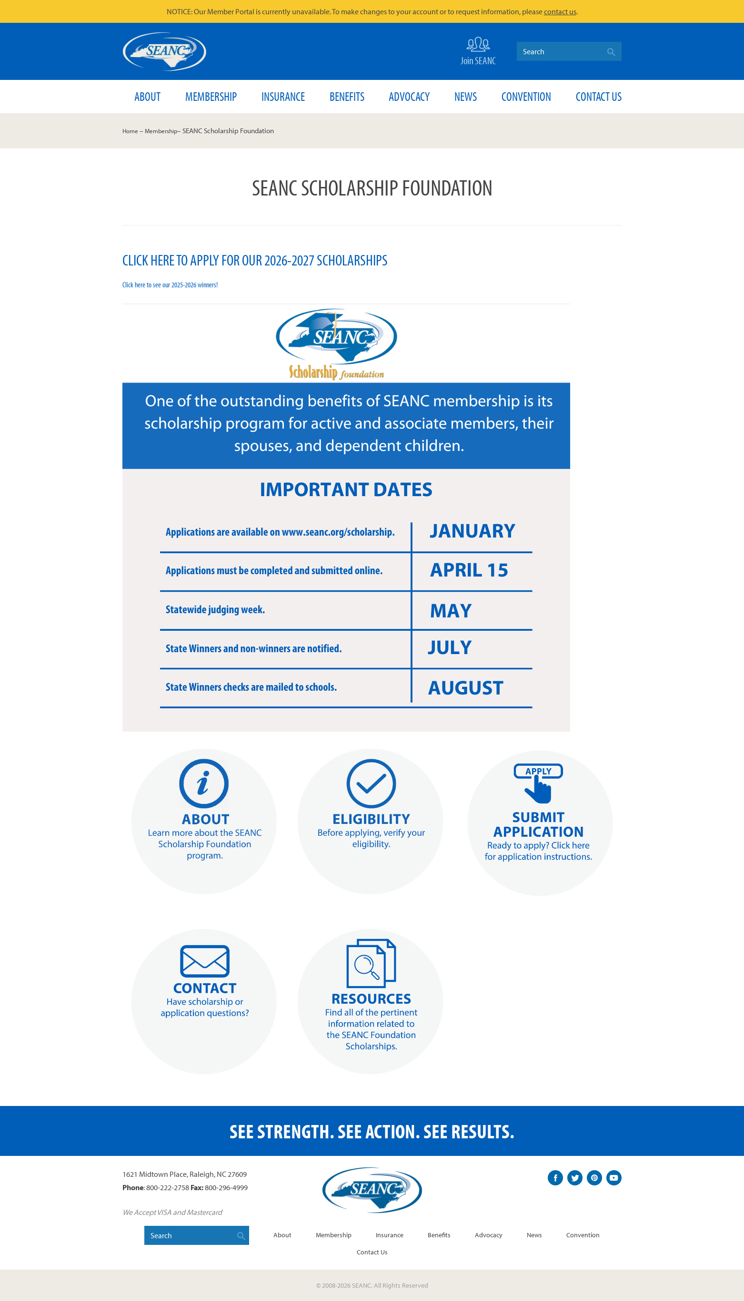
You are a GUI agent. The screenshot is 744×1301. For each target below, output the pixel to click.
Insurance (283, 96)
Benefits (347, 96)
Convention (526, 96)
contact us (560, 11)
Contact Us (599, 96)
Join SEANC (478, 50)
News (465, 96)
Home (131, 130)
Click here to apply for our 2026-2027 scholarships (272, 259)
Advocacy (409, 96)
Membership (211, 96)
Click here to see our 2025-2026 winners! (175, 284)
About (147, 96)
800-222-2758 (167, 1187)
